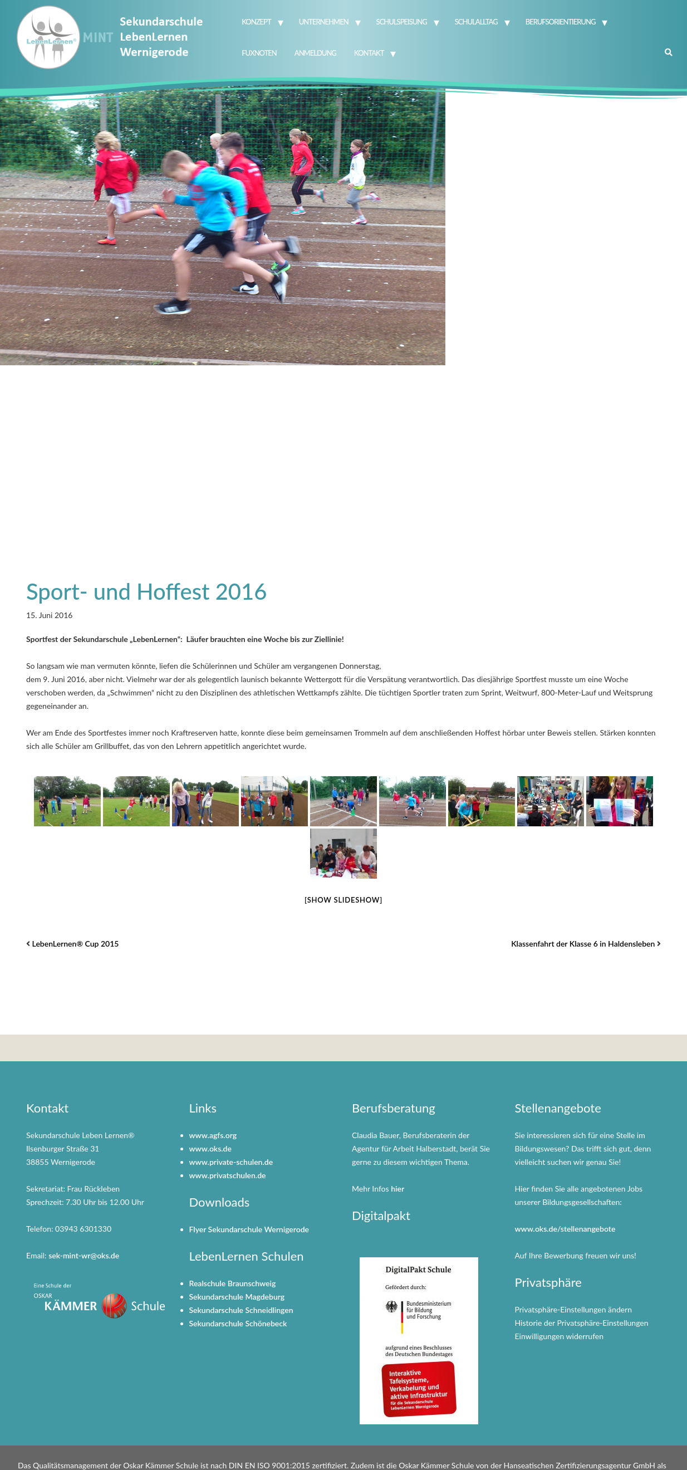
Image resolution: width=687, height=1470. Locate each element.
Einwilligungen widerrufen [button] (559, 1336)
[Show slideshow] (343, 899)
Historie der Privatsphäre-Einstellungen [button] (582, 1322)
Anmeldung (315, 52)
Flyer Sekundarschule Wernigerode (249, 1229)
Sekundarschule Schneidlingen (241, 1310)
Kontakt (369, 52)
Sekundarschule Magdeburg (237, 1296)
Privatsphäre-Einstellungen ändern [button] (573, 1309)
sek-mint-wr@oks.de (83, 1255)
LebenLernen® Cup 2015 (75, 943)
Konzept (256, 21)
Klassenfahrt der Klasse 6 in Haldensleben (583, 943)
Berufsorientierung (561, 21)
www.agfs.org (213, 1135)
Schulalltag (476, 21)
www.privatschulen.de (227, 1175)
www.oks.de (210, 1148)
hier (397, 1188)
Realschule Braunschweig (232, 1283)
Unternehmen (324, 21)
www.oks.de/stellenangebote (565, 1228)
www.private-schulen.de (231, 1162)
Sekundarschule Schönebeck (238, 1323)
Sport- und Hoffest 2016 (146, 591)
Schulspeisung (401, 21)
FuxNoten (259, 52)
